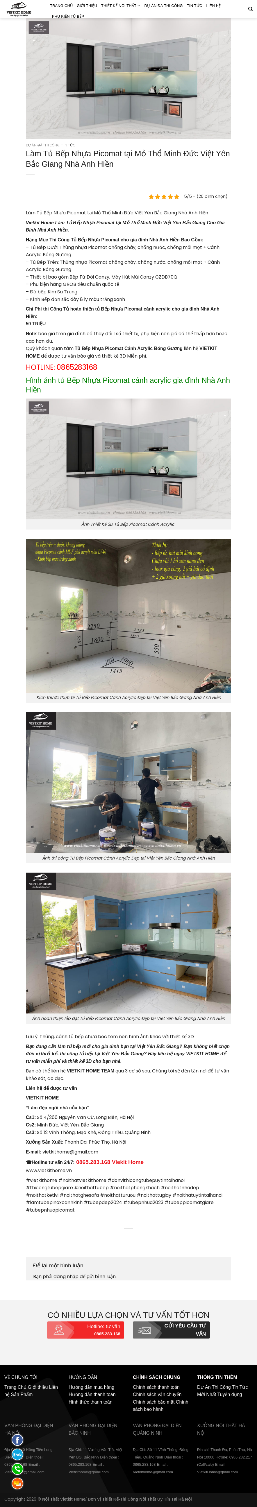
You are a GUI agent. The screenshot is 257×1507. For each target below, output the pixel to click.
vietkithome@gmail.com (70, 1152)
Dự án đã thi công (163, 5)
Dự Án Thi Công (214, 1387)
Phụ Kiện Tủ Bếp (68, 16)
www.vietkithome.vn (49, 1170)
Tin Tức (194, 5)
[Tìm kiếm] (250, 9)
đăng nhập (65, 1276)
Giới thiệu (87, 5)
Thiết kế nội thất (120, 5)
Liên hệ (213, 5)
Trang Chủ (61, 5)
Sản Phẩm (22, 1394)
